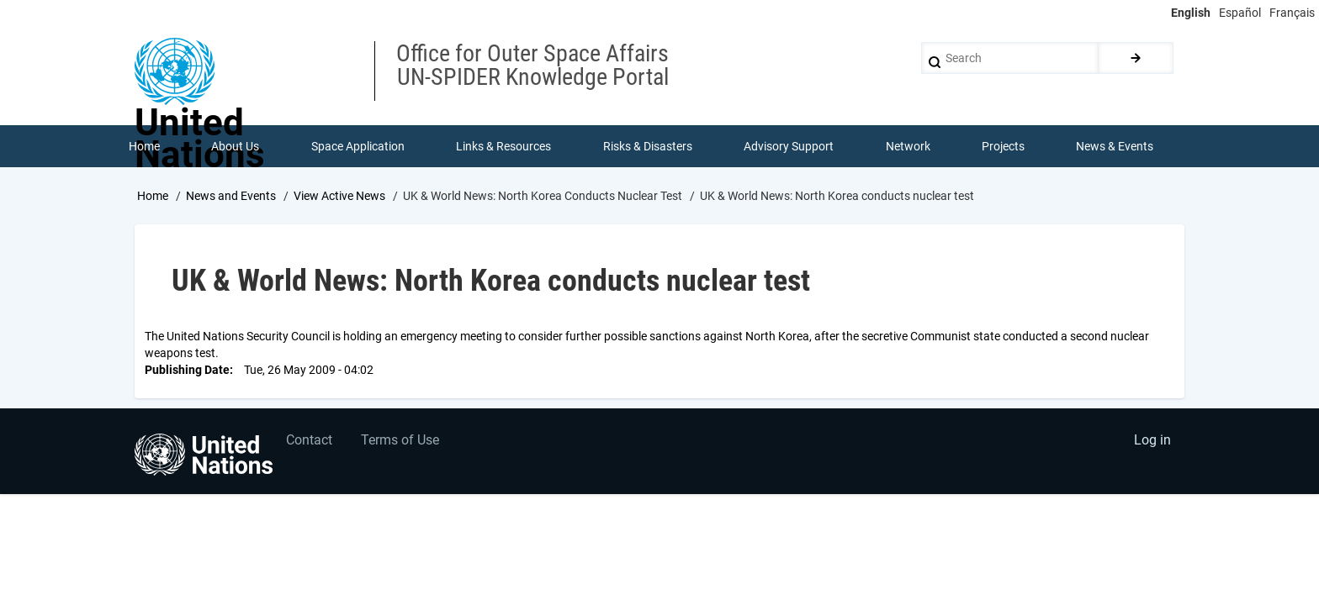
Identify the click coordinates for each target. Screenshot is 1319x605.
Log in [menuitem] (1152, 441)
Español (1240, 12)
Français (1292, 12)
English (1190, 12)
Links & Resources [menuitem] (503, 146)
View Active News (339, 196)
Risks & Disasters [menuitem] (647, 146)
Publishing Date (187, 369)
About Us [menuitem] (235, 146)
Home (152, 196)
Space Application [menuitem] (358, 146)
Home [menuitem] (144, 146)
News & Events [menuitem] (1115, 146)
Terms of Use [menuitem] (401, 441)
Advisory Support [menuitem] (789, 146)
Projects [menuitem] (1003, 146)
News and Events (231, 196)
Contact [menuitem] (309, 441)
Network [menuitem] (908, 146)
